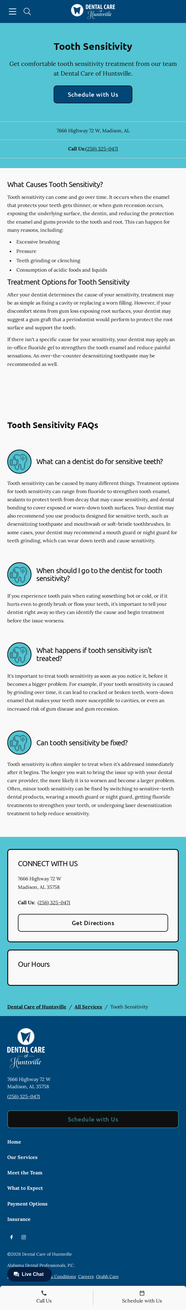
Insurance (19, 1219)
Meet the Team (24, 1173)
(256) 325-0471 (101, 149)
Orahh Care (107, 1276)
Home (14, 1142)
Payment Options (27, 1204)
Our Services (22, 1157)
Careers (86, 1276)
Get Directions (93, 923)
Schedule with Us (93, 94)
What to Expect (25, 1188)
